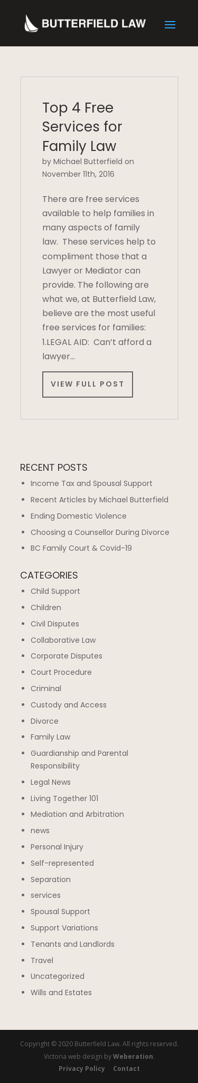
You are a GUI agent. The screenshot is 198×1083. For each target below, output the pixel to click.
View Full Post (88, 384)
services (46, 895)
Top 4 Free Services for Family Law (82, 127)
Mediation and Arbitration (77, 814)
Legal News (51, 782)
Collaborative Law (63, 640)
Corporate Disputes (66, 656)
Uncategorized (57, 976)
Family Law (50, 737)
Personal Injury (57, 847)
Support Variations (64, 928)
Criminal (46, 688)
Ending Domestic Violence (79, 516)
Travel (42, 960)
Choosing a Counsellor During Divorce (100, 532)
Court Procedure (61, 672)
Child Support (55, 591)
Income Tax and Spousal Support (92, 483)
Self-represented (62, 863)
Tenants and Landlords (73, 944)
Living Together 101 (64, 798)
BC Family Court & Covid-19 (81, 548)
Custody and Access (69, 705)
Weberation (133, 1056)
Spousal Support (60, 911)
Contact (126, 1068)
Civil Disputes (55, 624)
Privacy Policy (82, 1068)
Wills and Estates (61, 992)
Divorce (45, 721)
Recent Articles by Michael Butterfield (99, 499)
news (40, 830)
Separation (51, 879)
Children (46, 607)
